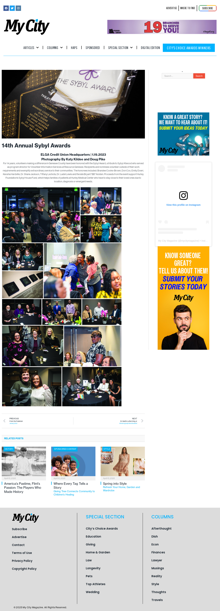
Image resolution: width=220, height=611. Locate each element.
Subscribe (19, 529)
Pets (89, 576)
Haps (74, 47)
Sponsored (93, 47)
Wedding (92, 592)
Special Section (120, 47)
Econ (155, 544)
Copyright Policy (24, 569)
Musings (157, 568)
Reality (156, 576)
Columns (55, 47)
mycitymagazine (189, 240)
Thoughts (158, 592)
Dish (154, 536)
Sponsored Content (65, 449)
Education (93, 536)
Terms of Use (22, 553)
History (9, 449)
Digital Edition (150, 47)
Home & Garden (98, 552)
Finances (158, 552)
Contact (18, 545)
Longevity (93, 568)
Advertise (19, 537)
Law (89, 560)
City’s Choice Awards (102, 528)
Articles (31, 47)
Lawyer (156, 560)
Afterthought (161, 528)
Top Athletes (95, 584)
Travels (157, 600)
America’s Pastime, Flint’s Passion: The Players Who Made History (22, 488)
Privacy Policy (22, 561)
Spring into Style (124, 487)
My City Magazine (167, 240)
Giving (90, 544)
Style (107, 449)
